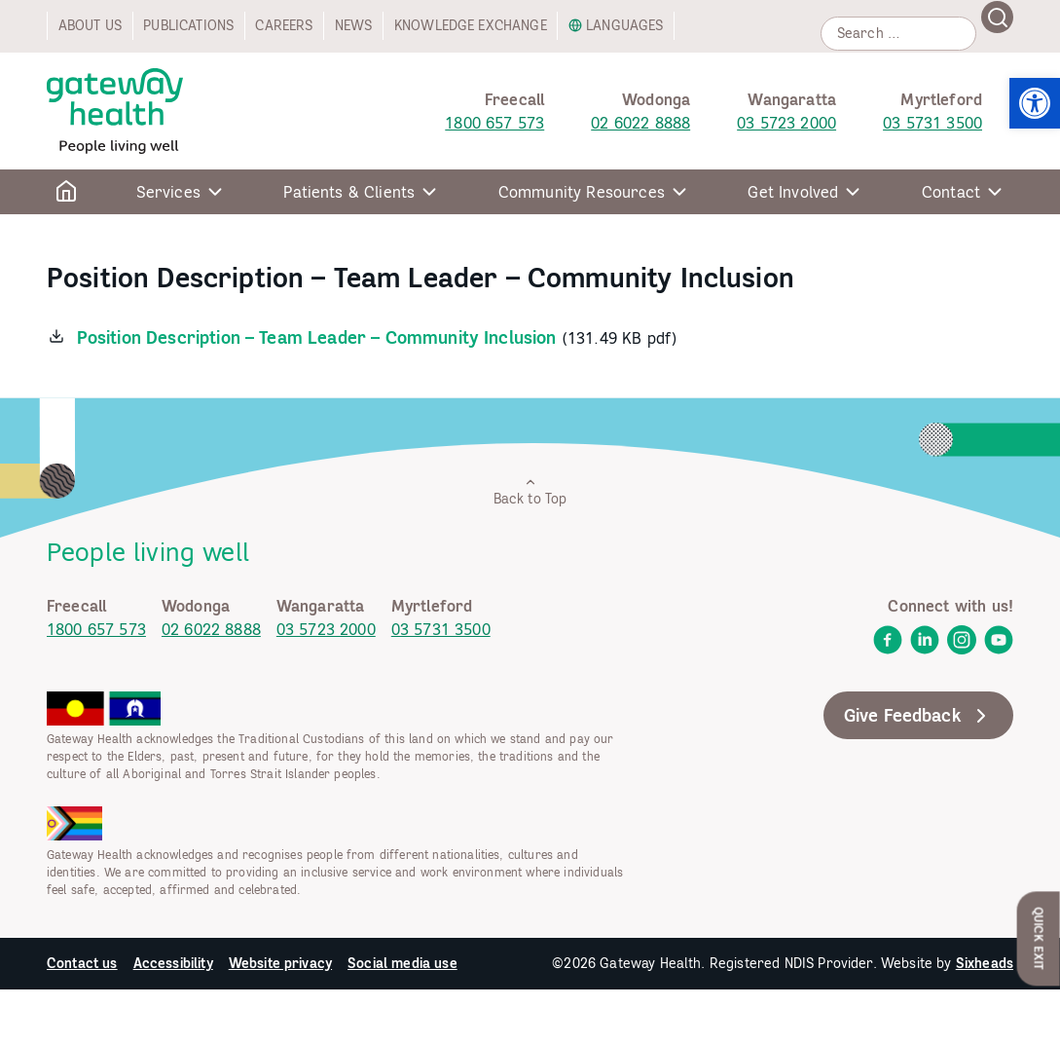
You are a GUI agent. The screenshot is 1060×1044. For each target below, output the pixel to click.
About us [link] (90, 25)
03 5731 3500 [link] (932, 122)
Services (168, 192)
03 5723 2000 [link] (786, 122)
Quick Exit (1039, 938)
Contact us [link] (82, 963)
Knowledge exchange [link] (470, 25)
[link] (1034, 103)
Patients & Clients (349, 192)
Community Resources (581, 192)
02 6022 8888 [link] (640, 122)
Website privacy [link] (280, 963)
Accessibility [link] (173, 963)
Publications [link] (188, 25)
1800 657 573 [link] (494, 122)
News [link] (354, 25)
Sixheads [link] (984, 963)
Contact (951, 192)
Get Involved (793, 192)
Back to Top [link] (530, 491)
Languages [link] (624, 25)
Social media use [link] (402, 963)
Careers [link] (283, 25)
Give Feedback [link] (918, 715)
